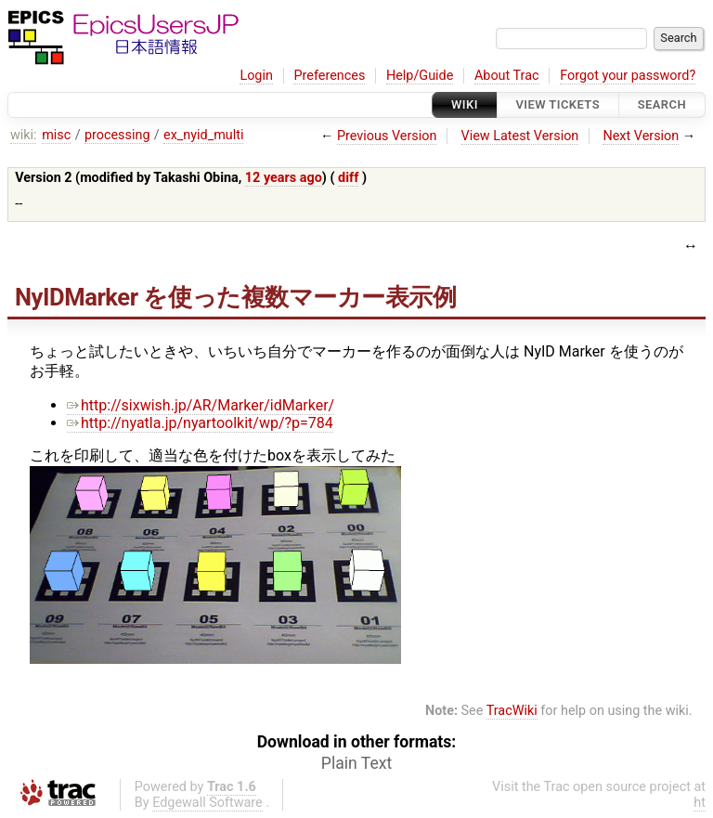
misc (56, 135)
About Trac (506, 76)
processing (117, 135)
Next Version (641, 136)
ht (700, 803)
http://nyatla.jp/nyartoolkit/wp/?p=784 (200, 423)
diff (348, 178)
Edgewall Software (207, 803)
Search (662, 104)
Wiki (464, 104)
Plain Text (356, 763)
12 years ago (283, 178)
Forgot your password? (627, 76)
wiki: (23, 135)
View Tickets (558, 104)
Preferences (329, 76)
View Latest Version (520, 136)
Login (256, 76)
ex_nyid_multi (203, 135)
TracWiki (512, 711)
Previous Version (386, 136)
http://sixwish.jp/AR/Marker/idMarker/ (200, 405)
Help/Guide (419, 76)
